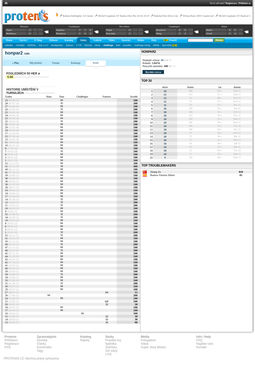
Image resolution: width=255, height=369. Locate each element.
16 (61, 166)
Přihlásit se (245, 3)
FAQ (199, 340)
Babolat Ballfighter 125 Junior (78, 15)
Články (41, 344)
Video (111, 40)
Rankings (75, 63)
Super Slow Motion (153, 347)
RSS (7, 347)
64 (61, 100)
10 (165, 108)
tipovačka (169, 45)
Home (9, 40)
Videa (144, 344)
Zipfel (9, 30)
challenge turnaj (142, 45)
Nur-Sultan (124, 26)
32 (61, 103)
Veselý (209, 33)
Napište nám (204, 344)
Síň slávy (111, 350)
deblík (156, 45)
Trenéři (170, 40)
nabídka (9, 45)
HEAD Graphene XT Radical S (234, 15)
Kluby (141, 40)
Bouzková (61, 33)
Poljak (109, 30)
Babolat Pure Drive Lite (166, 15)
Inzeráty (126, 40)
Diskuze (53, 40)
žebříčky (32, 45)
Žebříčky (111, 347)
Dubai (224, 26)
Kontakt (201, 347)
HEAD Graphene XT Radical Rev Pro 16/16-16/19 (123, 15)
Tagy (40, 350)
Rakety (85, 340)
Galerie (98, 40)
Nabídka (110, 344)
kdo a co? (43, 45)
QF (106, 301)
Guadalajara (74, 26)
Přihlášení (11, 340)
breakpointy (57, 45)
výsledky (20, 45)
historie (88, 45)
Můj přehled (36, 63)
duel (118, 45)
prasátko (127, 45)
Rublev (209, 30)
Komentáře (44, 347)
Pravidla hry (113, 340)
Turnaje (56, 63)
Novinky (42, 340)
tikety (97, 45)
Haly (153, 40)
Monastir (24, 26)
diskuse (69, 45)
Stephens (60, 30)
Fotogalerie (148, 340)
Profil (95, 63)
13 (165, 94)
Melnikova (11, 33)
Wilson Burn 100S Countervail (198, 15)
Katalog (69, 40)
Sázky (83, 40)
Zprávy (24, 40)
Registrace (231, 3)
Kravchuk (110, 33)
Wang (159, 33)
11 (165, 101)
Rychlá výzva (153, 72)
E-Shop (38, 40)
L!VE (79, 45)
